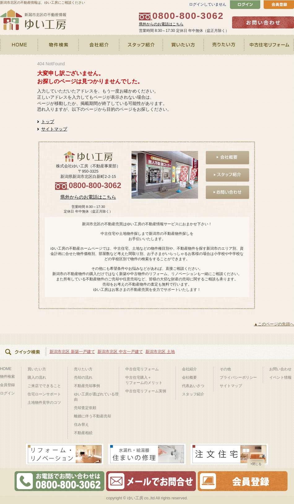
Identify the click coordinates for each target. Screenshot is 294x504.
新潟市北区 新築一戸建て (72, 351)
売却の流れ (83, 377)
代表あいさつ (193, 386)
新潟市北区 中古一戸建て (120, 351)
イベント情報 (280, 377)
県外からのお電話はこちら (161, 24)
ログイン (7, 393)
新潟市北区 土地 (160, 351)
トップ (47, 121)
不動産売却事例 (87, 386)
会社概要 (189, 377)
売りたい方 (224, 45)
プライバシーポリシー (238, 377)
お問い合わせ (280, 369)
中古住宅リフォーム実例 (145, 391)
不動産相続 (83, 433)
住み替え (81, 424)
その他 (225, 369)
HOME (19, 45)
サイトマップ (54, 129)
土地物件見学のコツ (44, 402)
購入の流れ (37, 377)
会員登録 (7, 385)
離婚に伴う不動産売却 (92, 416)
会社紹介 (99, 45)
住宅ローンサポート (44, 394)
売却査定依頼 (85, 408)
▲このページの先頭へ (274, 324)
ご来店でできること (44, 386)
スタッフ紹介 (141, 45)
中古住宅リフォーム (269, 45)
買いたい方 (183, 45)
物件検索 (58, 45)
